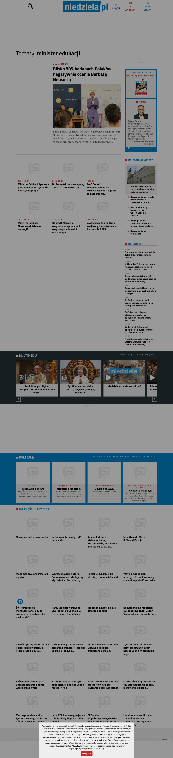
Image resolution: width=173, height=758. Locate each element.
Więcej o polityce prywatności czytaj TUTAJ (86, 748)
